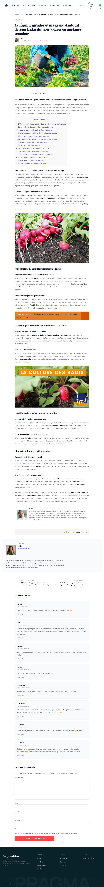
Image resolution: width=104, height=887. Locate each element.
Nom (17, 803)
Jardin (81, 5)
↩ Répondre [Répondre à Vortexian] (20, 755)
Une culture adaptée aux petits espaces (34, 136)
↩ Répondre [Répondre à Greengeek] (20, 695)
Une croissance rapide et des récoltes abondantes (37, 133)
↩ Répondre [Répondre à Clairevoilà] (20, 734)
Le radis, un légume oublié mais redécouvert (35, 127)
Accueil (15, 5)
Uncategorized (41, 865)
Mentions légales (88, 858)
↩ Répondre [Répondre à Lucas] (20, 677)
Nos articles (95, 5)
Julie (21, 39)
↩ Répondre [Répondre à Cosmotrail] (20, 716)
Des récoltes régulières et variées (32, 163)
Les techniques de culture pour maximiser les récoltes (36, 139)
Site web (17, 820)
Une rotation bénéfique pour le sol (32, 160)
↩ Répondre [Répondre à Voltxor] (20, 659)
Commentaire (19, 777)
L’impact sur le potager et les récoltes (30, 157)
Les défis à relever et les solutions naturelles (33, 148)
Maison (42, 5)
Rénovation (68, 5)
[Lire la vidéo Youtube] (52, 387)
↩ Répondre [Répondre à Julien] (20, 614)
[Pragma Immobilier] (6, 5)
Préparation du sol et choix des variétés (33, 142)
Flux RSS (63, 865)
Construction (29, 5)
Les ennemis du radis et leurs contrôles (33, 151)
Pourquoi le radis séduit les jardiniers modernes (34, 130)
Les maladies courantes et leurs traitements (35, 154)
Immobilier (55, 5)
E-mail (17, 812)
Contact (63, 862)
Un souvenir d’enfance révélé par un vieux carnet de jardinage (42, 124)
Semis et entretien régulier (29, 145)
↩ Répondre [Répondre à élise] (20, 638)
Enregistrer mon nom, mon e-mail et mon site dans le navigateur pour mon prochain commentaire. (46, 833)
